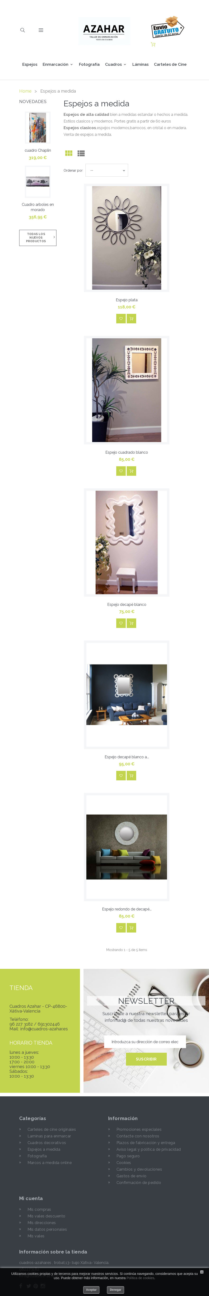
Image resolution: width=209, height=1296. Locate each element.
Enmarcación (55, 64)
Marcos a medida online (50, 1162)
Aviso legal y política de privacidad (148, 1149)
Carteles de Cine (170, 64)
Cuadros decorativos (47, 1142)
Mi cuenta (31, 1198)
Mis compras (39, 1209)
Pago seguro (128, 1156)
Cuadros (113, 64)
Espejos (29, 64)
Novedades (33, 101)
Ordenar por (73, 170)
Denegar (115, 1289)
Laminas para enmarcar (49, 1136)
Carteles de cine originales (52, 1129)
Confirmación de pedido (138, 1182)
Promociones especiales (139, 1129)
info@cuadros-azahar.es (44, 1029)
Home (25, 91)
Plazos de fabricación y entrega (145, 1142)
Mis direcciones (42, 1223)
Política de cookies (140, 1278)
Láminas (140, 64)
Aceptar (91, 1289)
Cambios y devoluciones (139, 1169)
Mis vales (36, 1236)
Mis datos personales (47, 1229)
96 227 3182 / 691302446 (34, 1024)
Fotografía (89, 64)
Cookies (123, 1162)
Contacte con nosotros (137, 1136)
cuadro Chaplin (38, 150)
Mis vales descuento (46, 1216)
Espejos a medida (44, 1149)
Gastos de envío (131, 1176)
